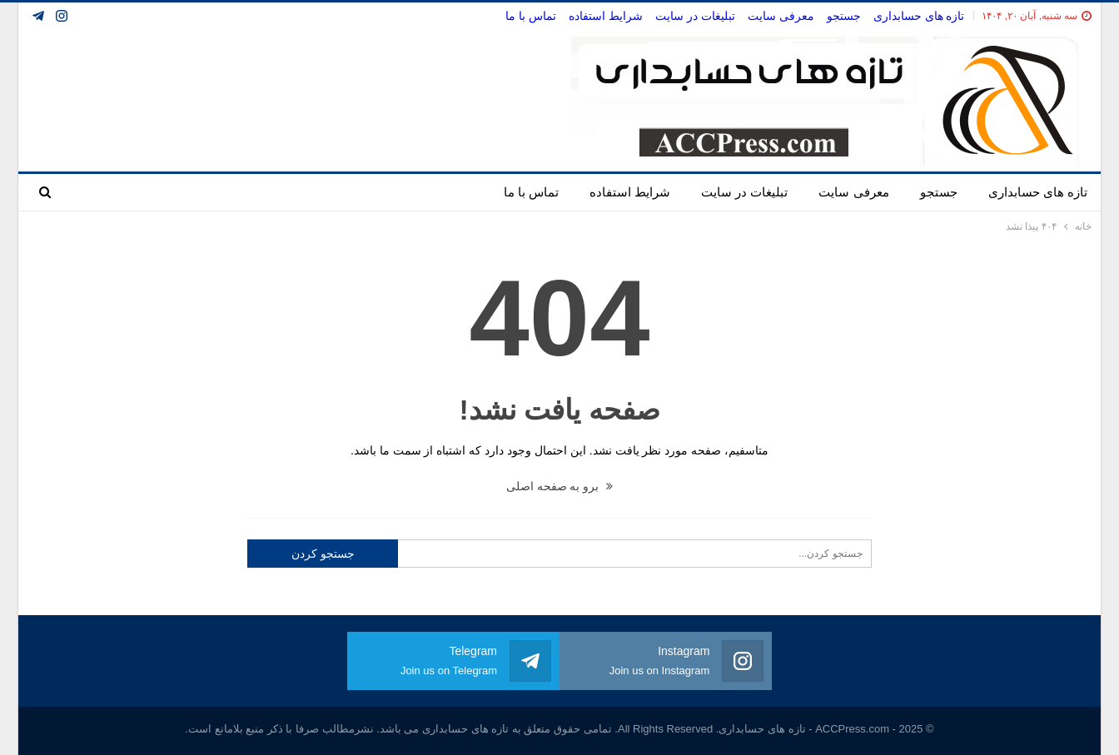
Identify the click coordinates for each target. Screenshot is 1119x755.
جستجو (844, 15)
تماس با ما (530, 15)
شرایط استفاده (606, 15)
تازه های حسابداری (919, 15)
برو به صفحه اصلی (560, 486)
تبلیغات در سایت (695, 15)
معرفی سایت (781, 15)
